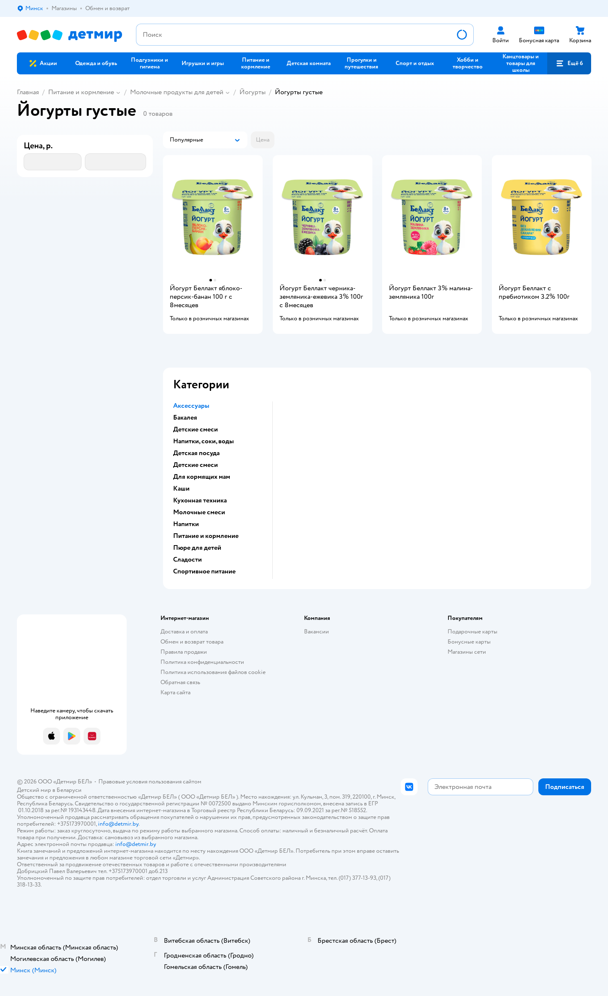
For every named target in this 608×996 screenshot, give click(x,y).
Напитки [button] (186, 524)
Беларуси (69, 790)
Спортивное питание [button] (204, 571)
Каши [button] (181, 488)
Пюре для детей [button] (197, 547)
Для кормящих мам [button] (201, 476)
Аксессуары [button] (191, 405)
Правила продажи (183, 651)
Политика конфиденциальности (202, 662)
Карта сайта (175, 692)
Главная (28, 92)
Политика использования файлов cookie (213, 672)
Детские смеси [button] (195, 429)
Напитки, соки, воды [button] (203, 441)
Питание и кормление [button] (206, 536)
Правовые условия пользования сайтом (149, 781)
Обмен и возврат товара (191, 641)
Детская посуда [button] (196, 453)
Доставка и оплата (184, 631)
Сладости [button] (187, 559)
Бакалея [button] (185, 417)
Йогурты (252, 92)
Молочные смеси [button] (199, 512)
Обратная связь (180, 682)
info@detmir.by (118, 823)
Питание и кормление (81, 92)
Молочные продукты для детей (176, 92)
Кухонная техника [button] (200, 500)
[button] (569, 63)
